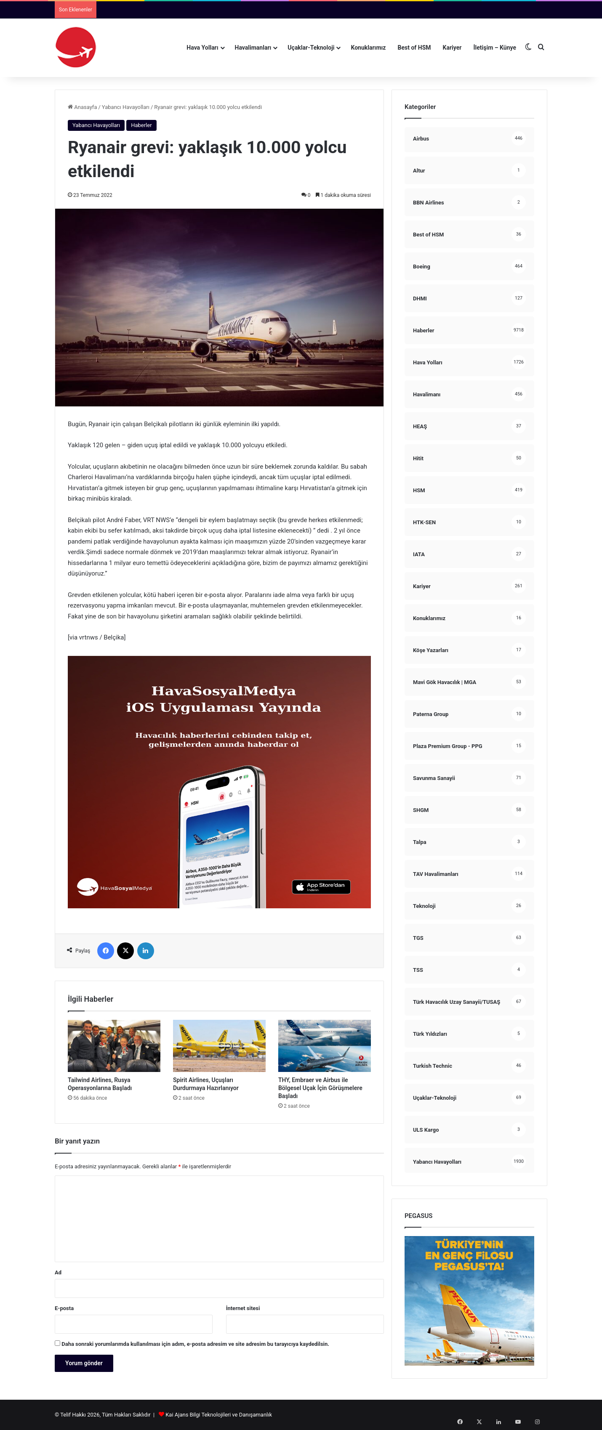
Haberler (141, 125)
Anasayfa (82, 107)
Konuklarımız (368, 47)
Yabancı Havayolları (125, 107)
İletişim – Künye (494, 47)
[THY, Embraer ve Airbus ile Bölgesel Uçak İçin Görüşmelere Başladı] (324, 1046)
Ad (58, 1272)
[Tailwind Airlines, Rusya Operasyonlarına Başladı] (114, 1046)
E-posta (64, 1308)
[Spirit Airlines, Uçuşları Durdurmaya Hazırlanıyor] (219, 1046)
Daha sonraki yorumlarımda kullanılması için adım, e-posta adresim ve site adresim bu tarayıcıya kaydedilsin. (195, 1344)
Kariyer (452, 47)
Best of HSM (414, 47)
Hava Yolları (202, 47)
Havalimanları (253, 47)
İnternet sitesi (243, 1308)
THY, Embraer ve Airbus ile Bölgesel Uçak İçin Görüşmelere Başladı (320, 1088)
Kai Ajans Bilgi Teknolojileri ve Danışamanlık (218, 1414)
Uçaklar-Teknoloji (311, 47)
